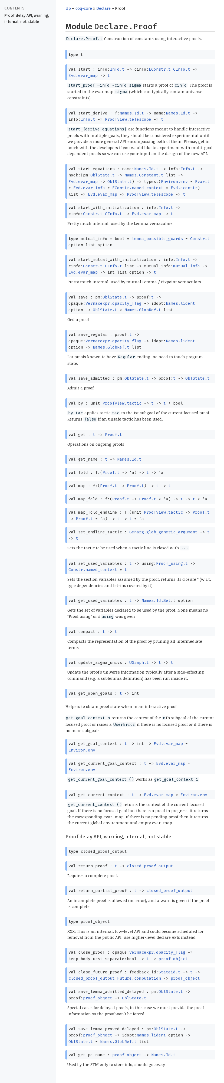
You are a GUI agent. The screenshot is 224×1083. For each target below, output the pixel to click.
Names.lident (180, 303)
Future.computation (139, 978)
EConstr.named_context (137, 187)
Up (68, 8)
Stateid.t (169, 972)
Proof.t (113, 434)
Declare (103, 8)
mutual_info (186, 266)
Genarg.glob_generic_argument (163, 532)
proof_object (173, 958)
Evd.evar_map (83, 75)
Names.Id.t (132, 113)
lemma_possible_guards (157, 238)
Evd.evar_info (89, 187)
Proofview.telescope (128, 119)
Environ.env (174, 181)
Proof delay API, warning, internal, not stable (26, 18)
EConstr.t (160, 69)
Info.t (117, 69)
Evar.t (202, 181)
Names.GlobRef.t (142, 309)
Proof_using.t (172, 563)
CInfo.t (181, 69)
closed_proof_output (150, 866)
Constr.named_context (92, 569)
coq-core (83, 8)
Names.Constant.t (143, 175)
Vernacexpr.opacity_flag (113, 303)
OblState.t (102, 175)
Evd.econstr (184, 187)
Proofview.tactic (122, 403)
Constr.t (93, 213)
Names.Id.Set (156, 600)
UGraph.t (139, 662)
